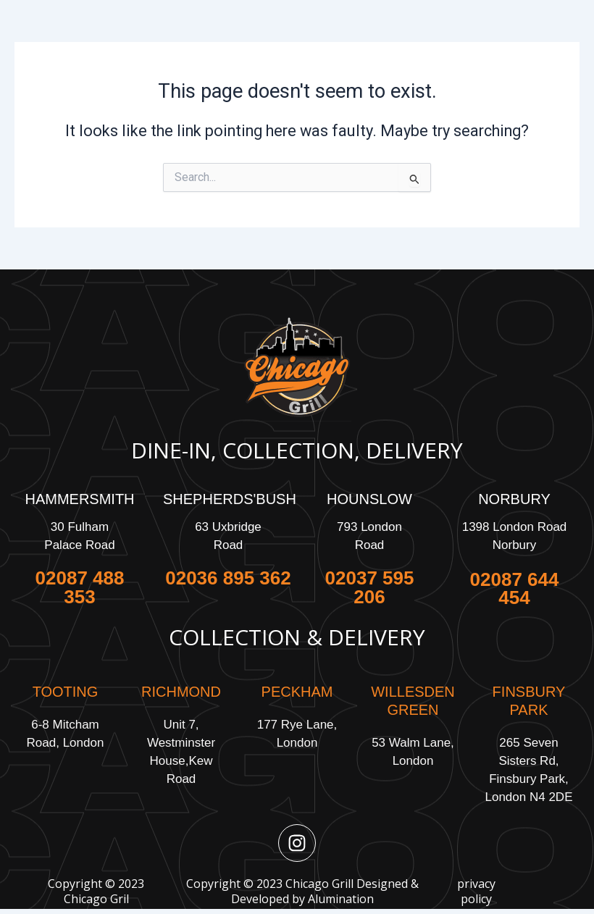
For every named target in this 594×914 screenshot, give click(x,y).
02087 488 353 (80, 587)
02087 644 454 (514, 588)
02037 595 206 (369, 587)
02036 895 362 (228, 578)
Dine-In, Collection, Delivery (297, 450)
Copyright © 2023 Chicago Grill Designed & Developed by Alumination (302, 891)
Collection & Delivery (297, 637)
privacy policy (476, 891)
